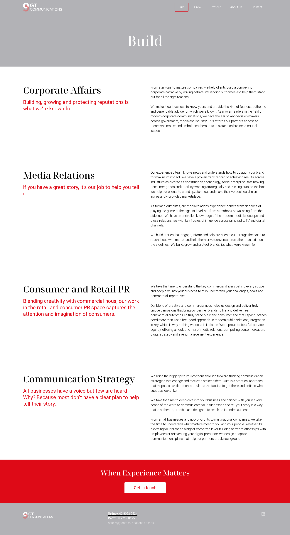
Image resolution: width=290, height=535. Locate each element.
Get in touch (145, 487)
